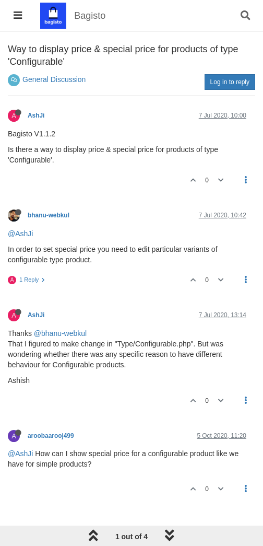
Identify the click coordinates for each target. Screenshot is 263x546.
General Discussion (54, 79)
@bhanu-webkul (60, 333)
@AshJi (20, 233)
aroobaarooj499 (51, 435)
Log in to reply (229, 82)
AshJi (36, 115)
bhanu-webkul (48, 215)
